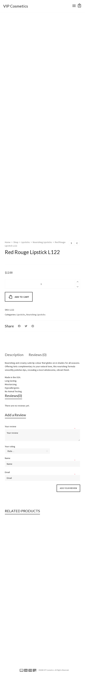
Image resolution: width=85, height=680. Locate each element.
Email (7, 472)
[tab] (14, 354)
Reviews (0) (38, 354)
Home (7, 242)
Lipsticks (25, 242)
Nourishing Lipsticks (42, 242)
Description (14, 354)
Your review (11, 426)
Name (8, 458)
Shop (15, 242)
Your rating (10, 446)
